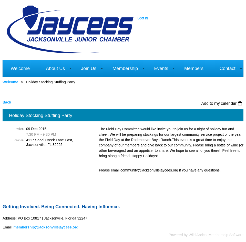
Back (7, 102)
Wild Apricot (198, 235)
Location (18, 140)
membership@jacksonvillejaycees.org (46, 227)
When (20, 129)
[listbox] (222, 103)
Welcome (10, 82)
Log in (142, 18)
